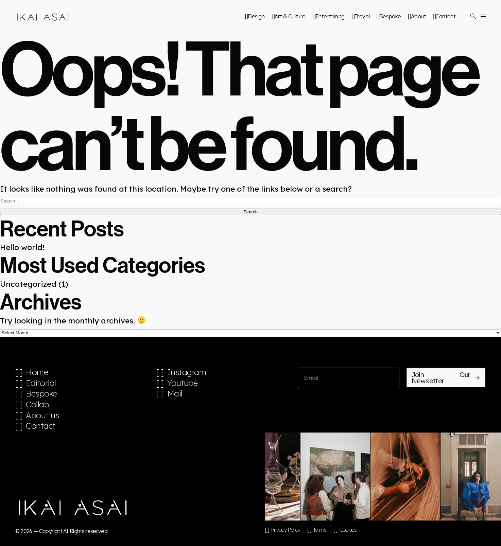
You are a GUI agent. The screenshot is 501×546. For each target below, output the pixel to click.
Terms (320, 529)
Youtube (182, 383)
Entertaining (330, 16)
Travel (362, 16)
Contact (445, 16)
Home (37, 372)
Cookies (348, 529)
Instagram (186, 372)
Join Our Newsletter (446, 377)
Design (256, 16)
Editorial (41, 383)
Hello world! (22, 247)
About (418, 16)
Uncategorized (28, 284)
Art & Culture (290, 16)
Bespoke (390, 16)
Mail (175, 393)
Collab (37, 404)
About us (42, 415)
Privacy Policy (285, 529)
